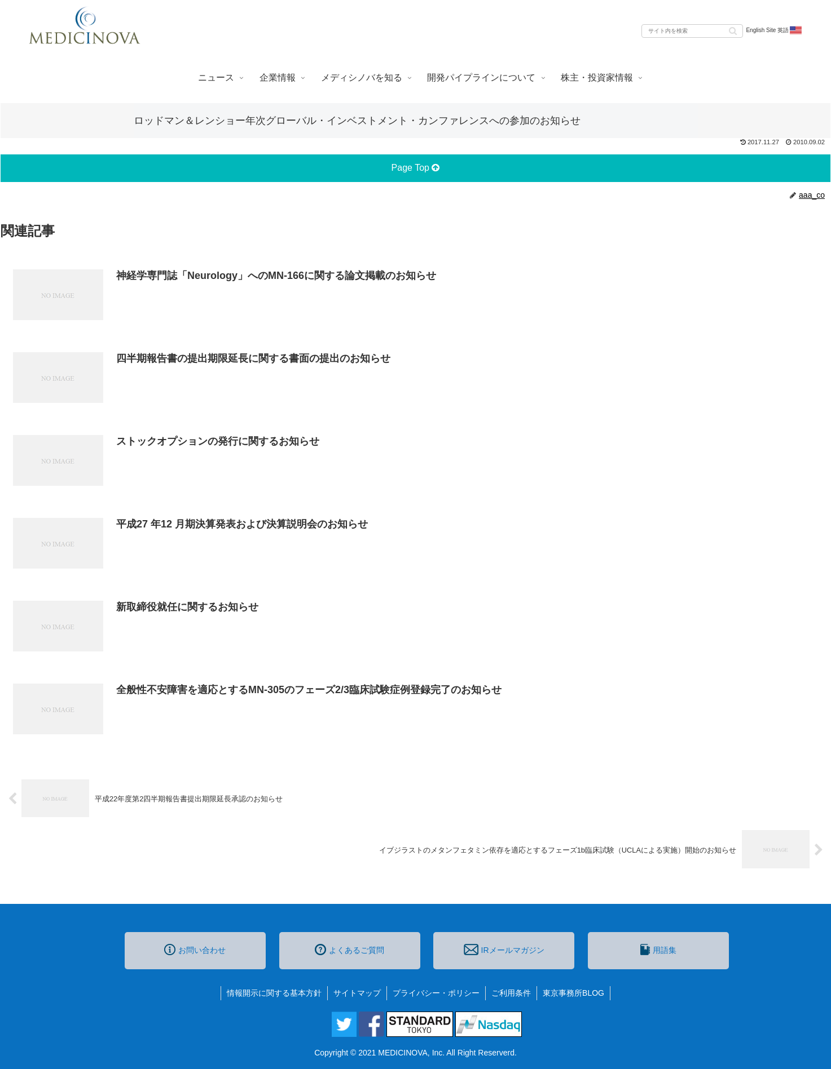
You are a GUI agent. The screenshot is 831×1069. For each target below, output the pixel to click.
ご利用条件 (511, 992)
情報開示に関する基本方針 (274, 992)
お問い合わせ (195, 949)
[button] (732, 30)
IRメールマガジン (504, 949)
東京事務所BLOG (573, 992)
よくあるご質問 (349, 949)
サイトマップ (357, 992)
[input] (692, 31)
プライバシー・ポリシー (436, 992)
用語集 (658, 949)
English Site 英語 (774, 30)
